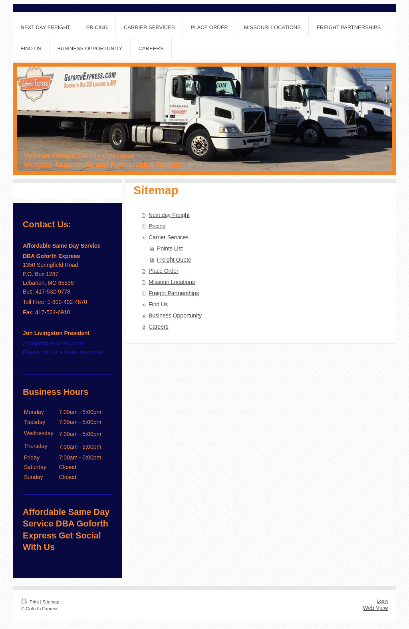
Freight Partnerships (174, 293)
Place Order (164, 271)
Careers (159, 326)
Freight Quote (174, 259)
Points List (170, 248)
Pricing (157, 226)
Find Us (158, 304)
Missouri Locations (172, 282)
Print (30, 601)
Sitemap (51, 601)
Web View (375, 608)
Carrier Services (169, 237)
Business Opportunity (175, 315)
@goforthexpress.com (55, 343)
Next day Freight (169, 215)
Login (382, 601)
